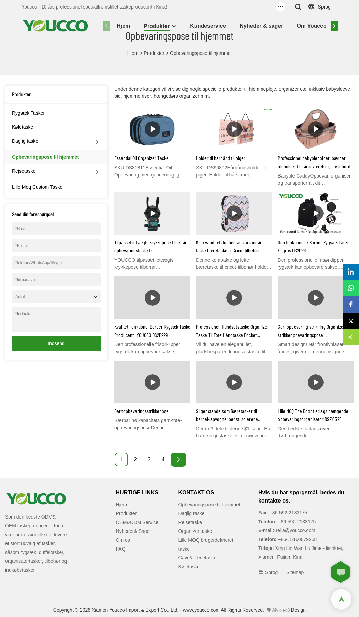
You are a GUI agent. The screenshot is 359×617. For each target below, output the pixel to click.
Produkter (157, 26)
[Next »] (178, 460)
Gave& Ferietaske (197, 557)
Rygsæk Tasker (28, 113)
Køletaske (22, 127)
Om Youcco (311, 26)
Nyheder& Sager (134, 531)
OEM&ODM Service (137, 522)
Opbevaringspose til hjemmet (201, 53)
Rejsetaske (23, 171)
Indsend (56, 343)
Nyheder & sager (261, 26)
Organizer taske (195, 531)
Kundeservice (208, 26)
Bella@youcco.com (294, 530)
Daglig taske (25, 141)
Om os (123, 540)
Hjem (123, 26)
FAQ (121, 549)
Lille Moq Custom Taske (37, 187)
